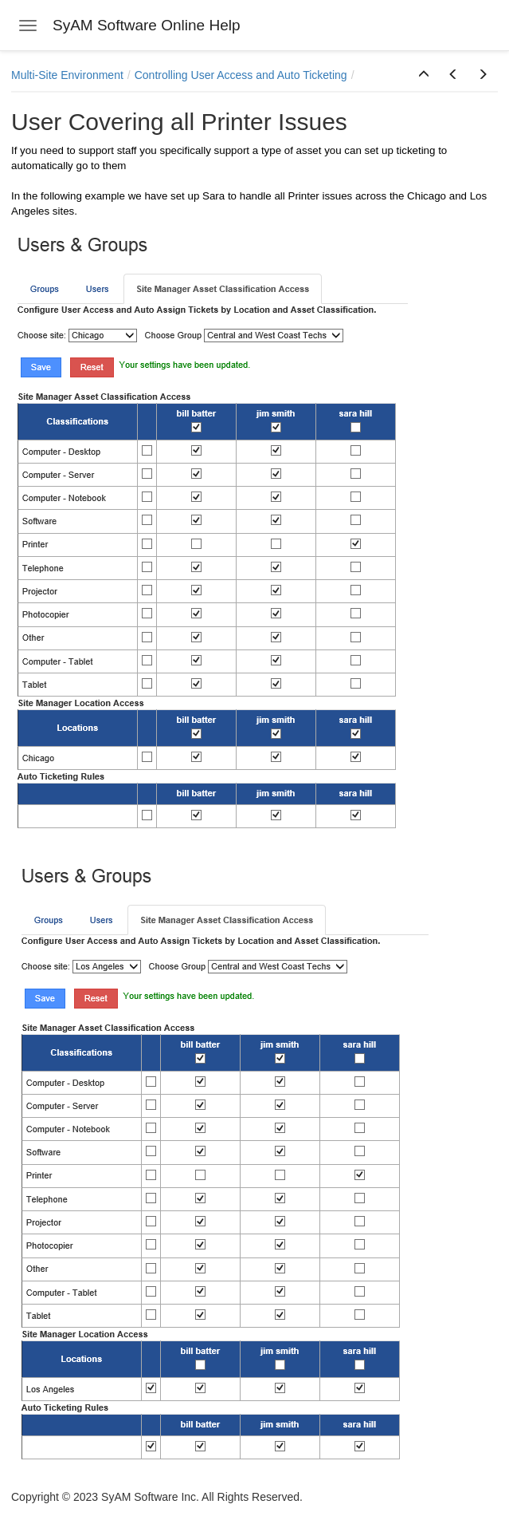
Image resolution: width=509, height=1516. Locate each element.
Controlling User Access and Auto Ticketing (241, 75)
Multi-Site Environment (67, 75)
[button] (424, 75)
